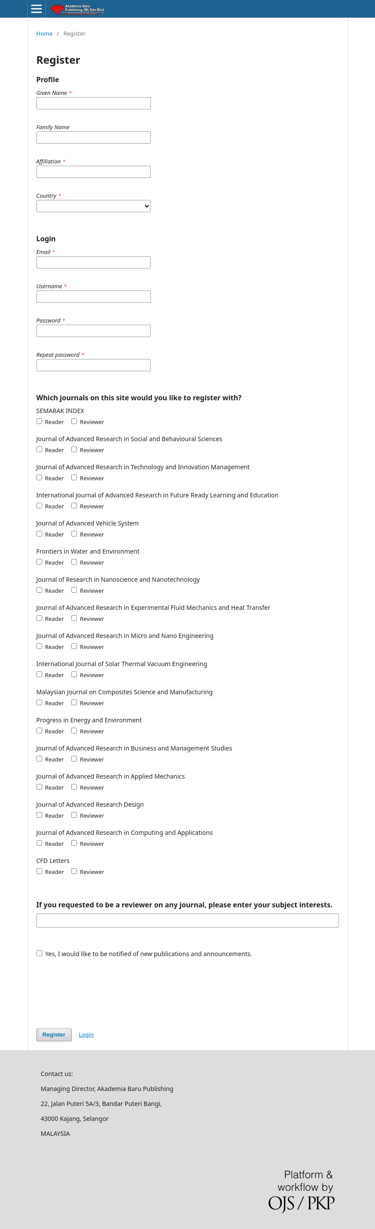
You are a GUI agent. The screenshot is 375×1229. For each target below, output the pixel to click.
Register (54, 1034)
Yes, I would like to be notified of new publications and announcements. (144, 954)
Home (44, 33)
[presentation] (103, 989)
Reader (50, 422)
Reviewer (87, 422)
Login (86, 1034)
